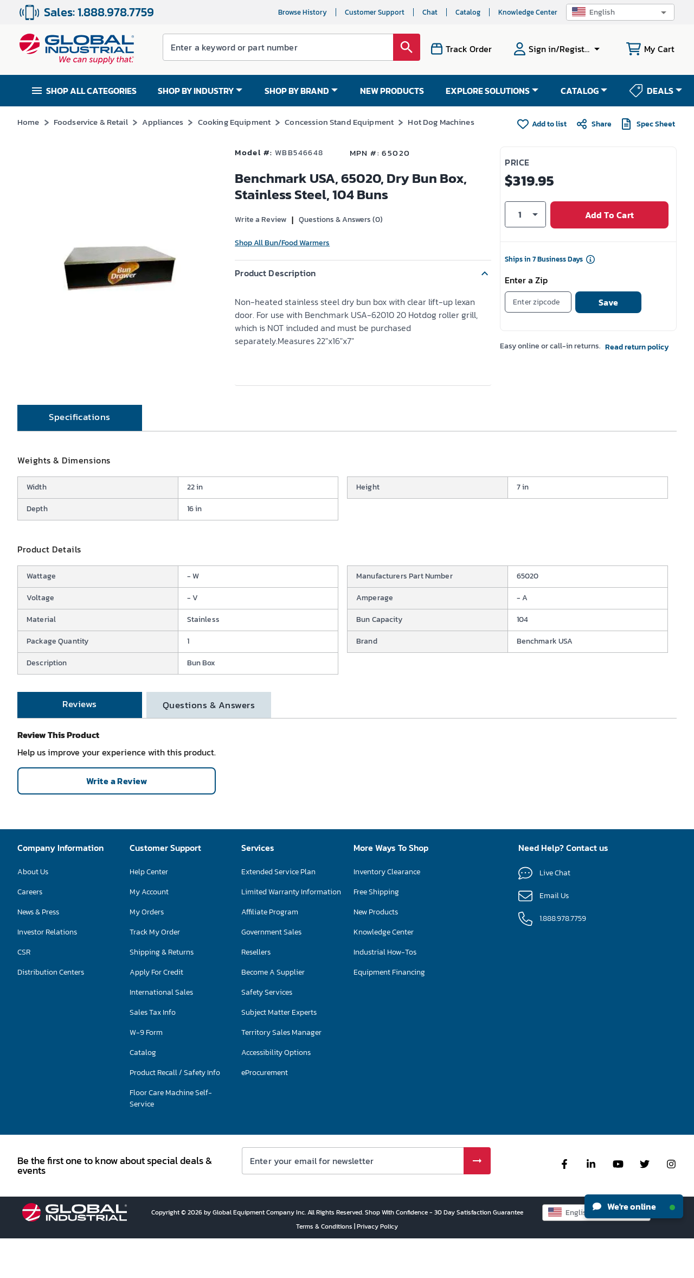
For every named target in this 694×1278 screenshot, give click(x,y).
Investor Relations (47, 971)
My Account (149, 931)
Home (28, 122)
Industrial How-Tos (385, 991)
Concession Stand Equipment (339, 122)
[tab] (79, 457)
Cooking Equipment (234, 122)
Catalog (467, 12)
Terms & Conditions (325, 1265)
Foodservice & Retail (91, 122)
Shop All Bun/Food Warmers (282, 243)
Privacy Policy (377, 1265)
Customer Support (374, 12)
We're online (634, 1206)
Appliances (163, 122)
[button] (620, 12)
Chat (430, 12)
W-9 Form (146, 1071)
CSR (23, 991)
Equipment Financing (389, 1011)
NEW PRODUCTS (392, 90)
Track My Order (155, 971)
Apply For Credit (156, 1011)
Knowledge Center (527, 12)
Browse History (302, 12)
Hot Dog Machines (441, 122)
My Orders (147, 951)
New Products (376, 951)
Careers (29, 931)
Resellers (256, 991)
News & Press (38, 951)
